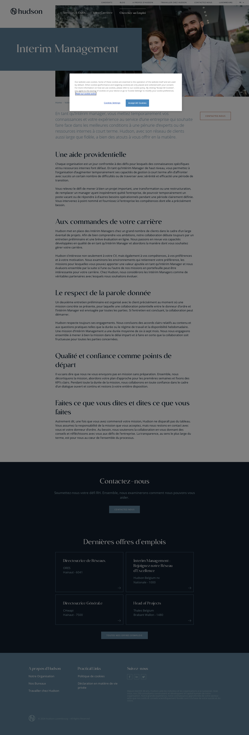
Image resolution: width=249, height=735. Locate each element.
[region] (126, 92)
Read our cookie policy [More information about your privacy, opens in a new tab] (86, 93)
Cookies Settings (112, 102)
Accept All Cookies (137, 103)
